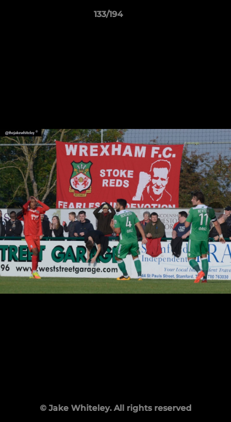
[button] (189, 17)
